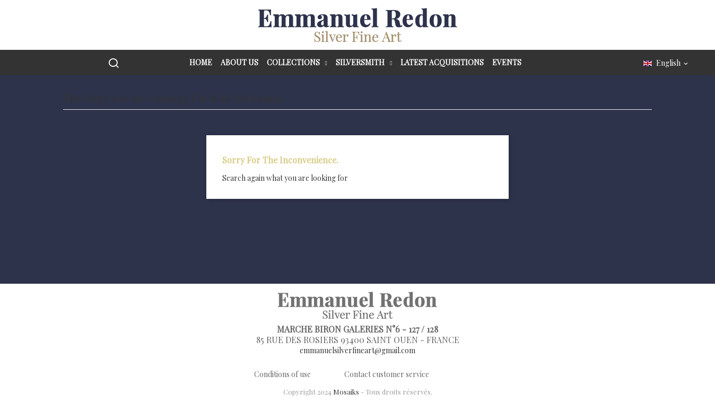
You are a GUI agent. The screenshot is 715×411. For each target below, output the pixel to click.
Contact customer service (386, 374)
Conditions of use (282, 374)
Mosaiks (346, 391)
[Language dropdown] (666, 63)
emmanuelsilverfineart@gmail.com (357, 350)
